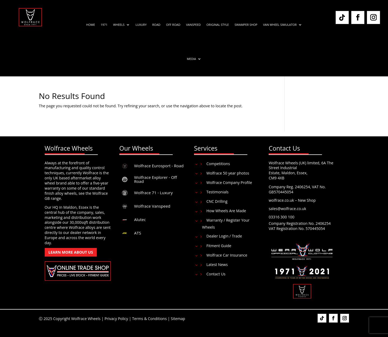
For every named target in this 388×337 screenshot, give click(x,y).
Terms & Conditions (149, 318)
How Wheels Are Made (226, 210)
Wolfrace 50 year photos (227, 173)
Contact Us (216, 273)
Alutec (140, 219)
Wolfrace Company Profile (229, 182)
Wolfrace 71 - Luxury (153, 192)
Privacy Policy (116, 318)
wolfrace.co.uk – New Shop (292, 200)
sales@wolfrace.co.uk (287, 208)
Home (90, 25)
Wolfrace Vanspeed (152, 206)
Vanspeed (193, 25)
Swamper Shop (245, 25)
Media (191, 59)
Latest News (217, 264)
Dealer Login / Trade (224, 236)
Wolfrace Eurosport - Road (159, 165)
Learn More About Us (70, 252)
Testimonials (217, 191)
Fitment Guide (218, 245)
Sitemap (178, 318)
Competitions (218, 163)
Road (156, 25)
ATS (137, 233)
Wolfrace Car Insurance (226, 255)
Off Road (173, 25)
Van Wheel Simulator (280, 25)
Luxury (141, 25)
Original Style (217, 25)
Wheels (118, 25)
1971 (104, 25)
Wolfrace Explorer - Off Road (155, 179)
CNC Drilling (216, 201)
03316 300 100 (281, 216)
